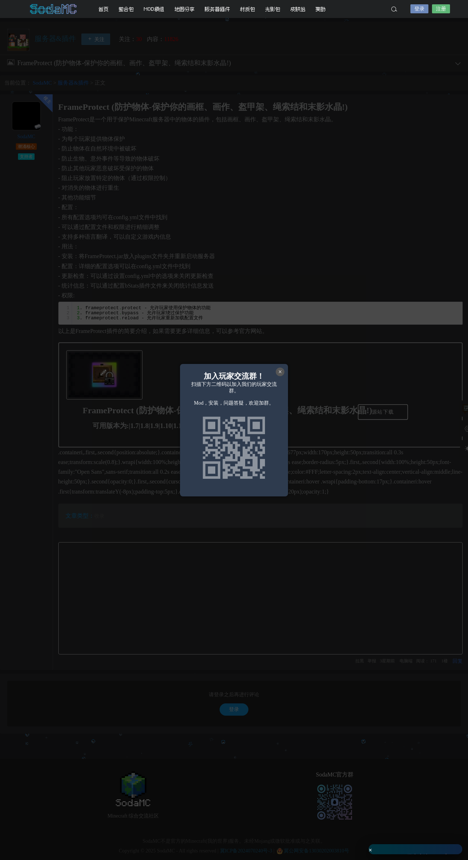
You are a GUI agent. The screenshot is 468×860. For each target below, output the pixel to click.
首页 (104, 9)
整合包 (126, 9)
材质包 (247, 9)
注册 (441, 9)
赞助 (321, 9)
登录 (419, 9)
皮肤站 (298, 9)
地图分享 (185, 9)
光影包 (272, 9)
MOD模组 (154, 9)
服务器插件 (217, 9)
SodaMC (54, 9)
